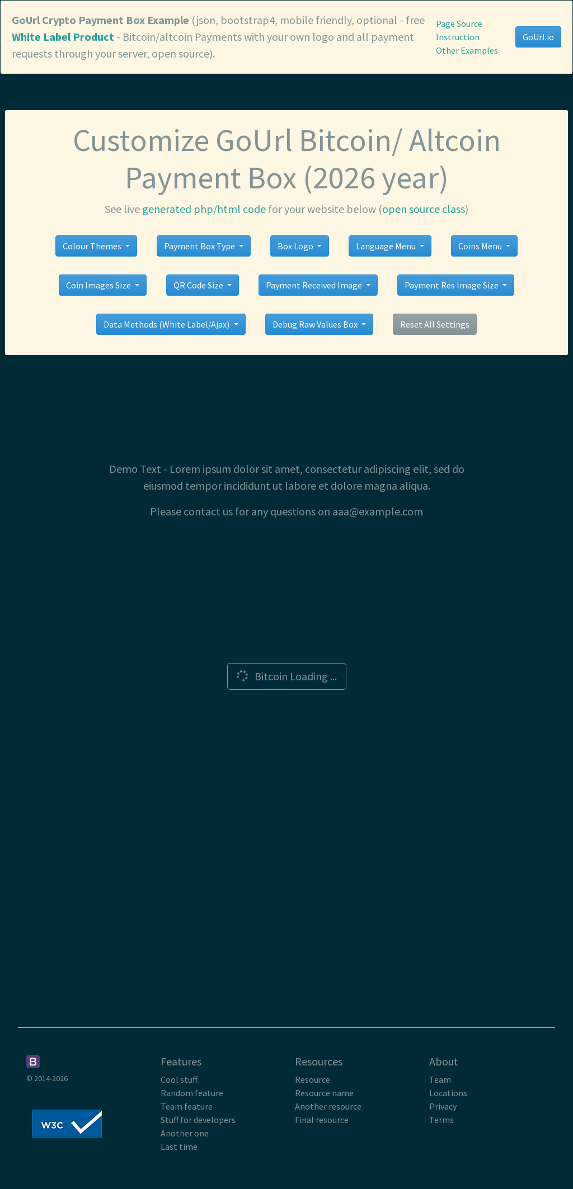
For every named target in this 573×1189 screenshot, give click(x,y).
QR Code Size (199, 285)
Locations (448, 1092)
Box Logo (296, 246)
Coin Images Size (99, 285)
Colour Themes (93, 246)
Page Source (459, 23)
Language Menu (386, 246)
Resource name (324, 1092)
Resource (312, 1079)
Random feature (192, 1092)
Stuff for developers (198, 1119)
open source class (423, 209)
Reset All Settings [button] (434, 324)
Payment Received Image (315, 285)
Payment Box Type (200, 246)
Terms (441, 1119)
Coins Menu (481, 246)
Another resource (328, 1106)
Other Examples (467, 50)
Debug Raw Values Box (316, 324)
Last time (179, 1146)
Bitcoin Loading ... (285, 676)
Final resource (322, 1119)
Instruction (458, 36)
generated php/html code (204, 209)
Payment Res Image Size (452, 285)
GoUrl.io (538, 36)
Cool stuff (179, 1079)
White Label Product (63, 37)
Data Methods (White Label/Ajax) (167, 324)
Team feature (187, 1106)
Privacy (443, 1106)
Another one (185, 1133)
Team (440, 1079)
